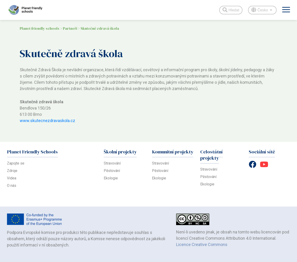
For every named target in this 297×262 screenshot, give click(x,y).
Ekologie (111, 178)
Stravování (112, 163)
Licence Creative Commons (201, 244)
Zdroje (12, 170)
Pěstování (112, 170)
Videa (11, 178)
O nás (11, 185)
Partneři (70, 28)
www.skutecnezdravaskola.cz (47, 120)
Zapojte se (15, 163)
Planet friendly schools (39, 28)
